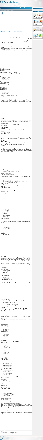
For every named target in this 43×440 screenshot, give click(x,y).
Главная (22, 2)
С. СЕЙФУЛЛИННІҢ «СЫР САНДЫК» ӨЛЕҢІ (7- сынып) (9, 432)
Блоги (25, 2)
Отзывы (33, 2)
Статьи (22, 7)
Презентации (27, 7)
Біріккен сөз (3, 434)
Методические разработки (5, 7)
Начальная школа (3, 10)
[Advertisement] (16, 23)
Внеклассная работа (10, 10)
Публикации (29, 2)
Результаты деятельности (15, 7)
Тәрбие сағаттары (4, 431)
